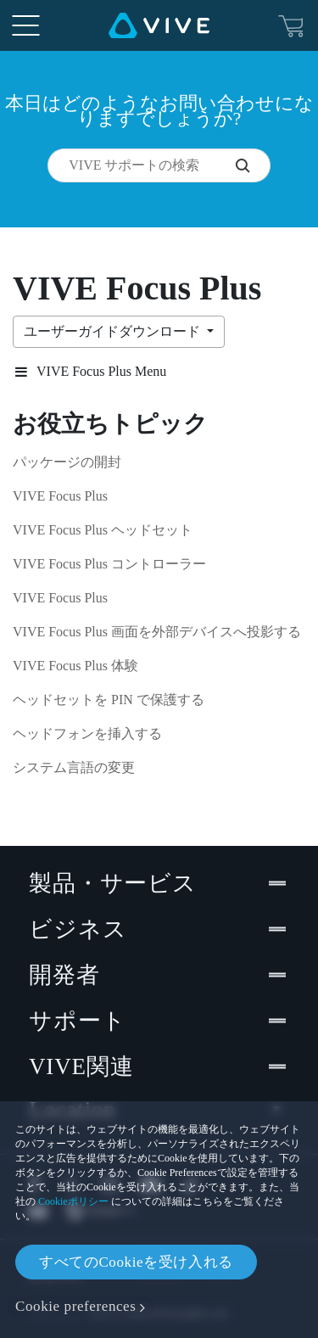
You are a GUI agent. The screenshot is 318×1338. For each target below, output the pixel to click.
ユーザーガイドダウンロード (114, 331)
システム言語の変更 (74, 767)
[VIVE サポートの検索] (253, 165)
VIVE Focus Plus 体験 (75, 665)
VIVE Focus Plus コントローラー (109, 564)
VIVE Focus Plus (60, 496)
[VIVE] (159, 25)
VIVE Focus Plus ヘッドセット (102, 530)
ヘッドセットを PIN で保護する (108, 699)
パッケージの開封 (67, 462)
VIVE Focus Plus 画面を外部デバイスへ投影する (157, 631)
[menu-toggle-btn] (25, 25)
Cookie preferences (75, 1306)
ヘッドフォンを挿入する (87, 733)
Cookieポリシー (73, 1201)
